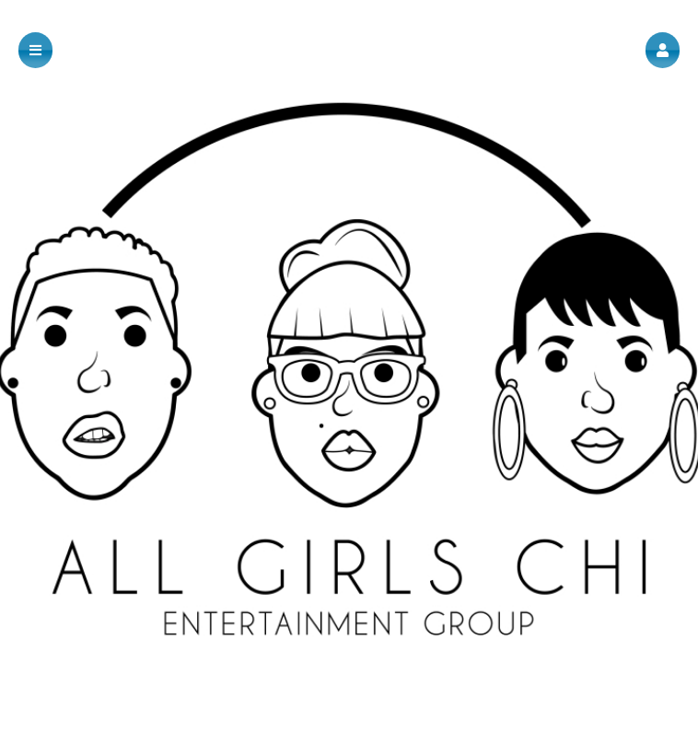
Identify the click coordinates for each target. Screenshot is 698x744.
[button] (663, 50)
